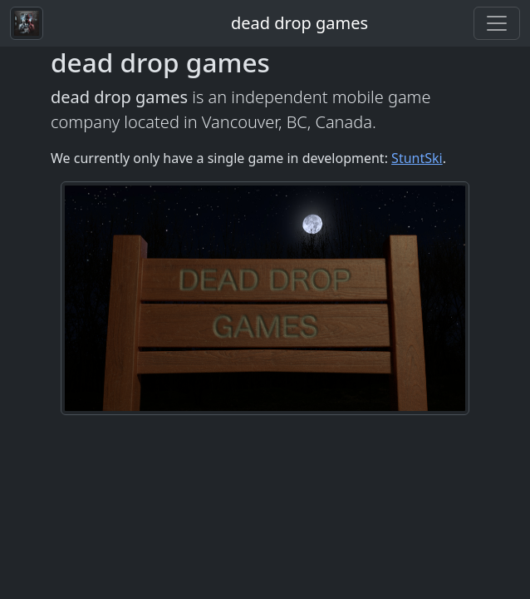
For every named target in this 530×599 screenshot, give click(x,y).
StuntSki (417, 158)
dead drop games (299, 23)
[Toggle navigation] (497, 23)
